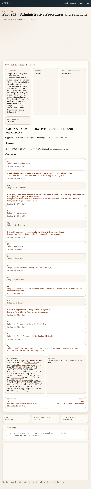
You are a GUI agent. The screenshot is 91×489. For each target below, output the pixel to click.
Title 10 (14, 65)
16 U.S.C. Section (23, 380)
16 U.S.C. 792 (21, 367)
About (80, 3)
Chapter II (23, 65)
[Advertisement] (45, 43)
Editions (73, 3)
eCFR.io (6, 3)
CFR (7, 65)
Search (65, 3)
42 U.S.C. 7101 (31, 363)
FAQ (87, 3)
